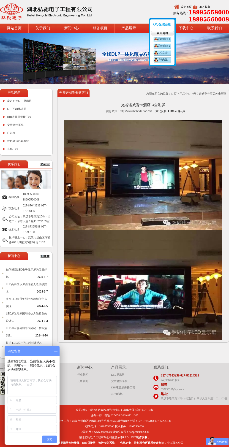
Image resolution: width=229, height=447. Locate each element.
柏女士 (163, 52)
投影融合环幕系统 (18, 141)
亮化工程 (12, 149)
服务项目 (100, 28)
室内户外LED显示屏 (19, 101)
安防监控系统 (15, 125)
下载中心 (186, 28)
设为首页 (186, 6)
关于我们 (42, 28)
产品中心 (185, 93)
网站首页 (14, 28)
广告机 (11, 133)
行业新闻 (82, 374)
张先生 (163, 59)
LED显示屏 (118, 374)
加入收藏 (204, 6)
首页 (174, 93)
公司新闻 (82, 381)
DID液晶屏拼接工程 (19, 117)
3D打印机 (117, 394)
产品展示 (128, 28)
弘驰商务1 (163, 39)
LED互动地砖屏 (16, 109)
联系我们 (214, 28)
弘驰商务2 (163, 45)
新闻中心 (71, 28)
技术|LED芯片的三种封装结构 (24, 342)
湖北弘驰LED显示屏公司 (170, 111)
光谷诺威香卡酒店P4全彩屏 (209, 93)
